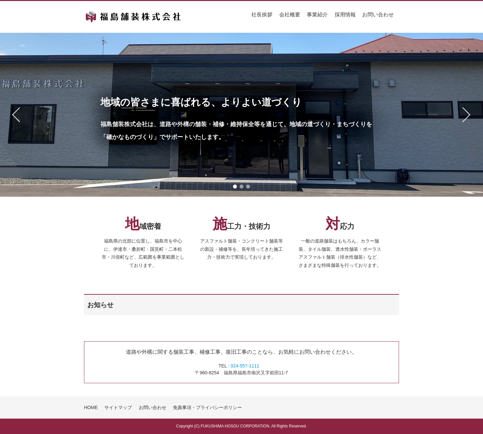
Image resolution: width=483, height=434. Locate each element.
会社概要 (289, 14)
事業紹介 (317, 14)
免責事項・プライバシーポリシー (207, 407)
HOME (91, 407)
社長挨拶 (261, 14)
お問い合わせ (378, 14)
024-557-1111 (245, 365)
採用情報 (345, 14)
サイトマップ (118, 407)
